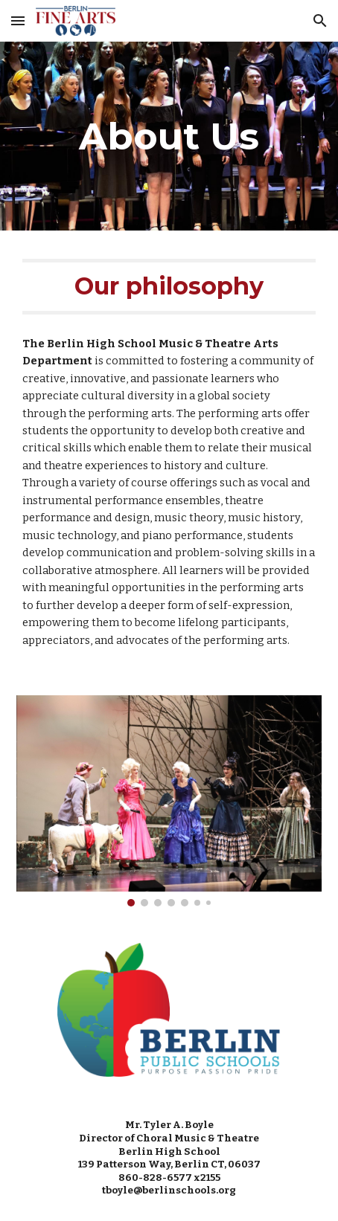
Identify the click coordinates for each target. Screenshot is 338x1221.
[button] (18, 20)
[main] (169, 136)
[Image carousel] (169, 800)
